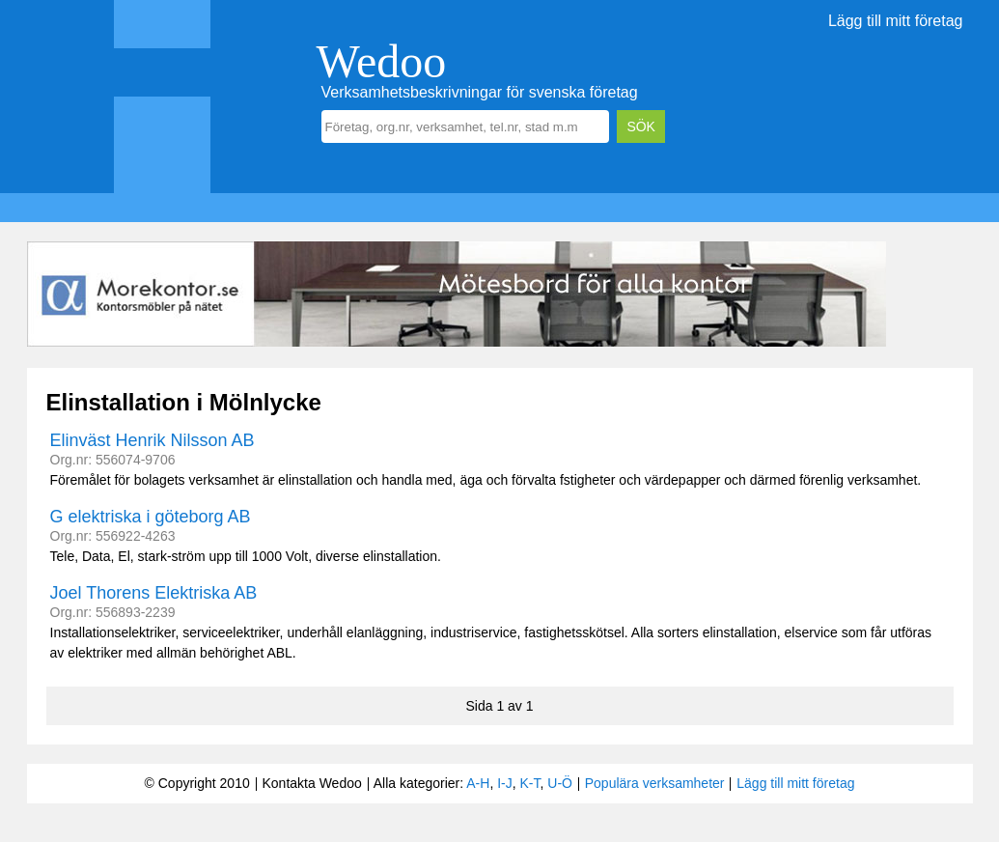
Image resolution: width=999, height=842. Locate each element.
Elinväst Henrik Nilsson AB (152, 440)
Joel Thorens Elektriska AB (154, 593)
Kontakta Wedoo (311, 783)
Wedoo (382, 61)
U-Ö (559, 783)
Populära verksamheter (655, 783)
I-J (505, 783)
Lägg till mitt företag (895, 21)
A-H (477, 783)
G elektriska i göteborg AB (150, 516)
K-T (530, 783)
